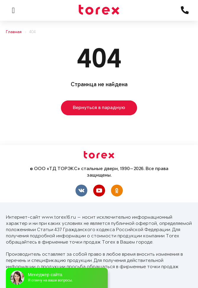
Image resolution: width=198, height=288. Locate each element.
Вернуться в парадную (99, 108)
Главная (14, 32)
